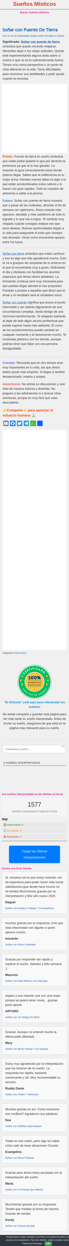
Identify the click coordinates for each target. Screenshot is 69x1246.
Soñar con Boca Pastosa (19, 1157)
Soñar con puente (15, 302)
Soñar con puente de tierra (40, 41)
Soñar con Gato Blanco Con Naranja (26, 980)
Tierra (24, 653)
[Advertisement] (34, 118)
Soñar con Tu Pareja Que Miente (24, 1189)
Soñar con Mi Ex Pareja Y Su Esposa (26, 1048)
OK (48, 1243)
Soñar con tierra (13, 253)
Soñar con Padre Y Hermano (22, 1094)
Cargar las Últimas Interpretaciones (34, 854)
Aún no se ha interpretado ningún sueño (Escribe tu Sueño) (33, 36)
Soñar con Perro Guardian (20, 944)
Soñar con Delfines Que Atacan (23, 1126)
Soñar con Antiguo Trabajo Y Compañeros (29, 908)
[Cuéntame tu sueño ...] (34, 749)
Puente (17, 653)
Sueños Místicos (34, 4)
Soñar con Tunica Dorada (20, 1225)
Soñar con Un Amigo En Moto (22, 1017)
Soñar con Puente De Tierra (30, 30)
